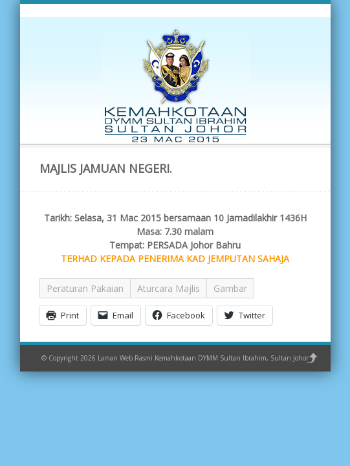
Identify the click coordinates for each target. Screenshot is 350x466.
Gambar (230, 288)
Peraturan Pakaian (85, 288)
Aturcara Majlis (168, 288)
